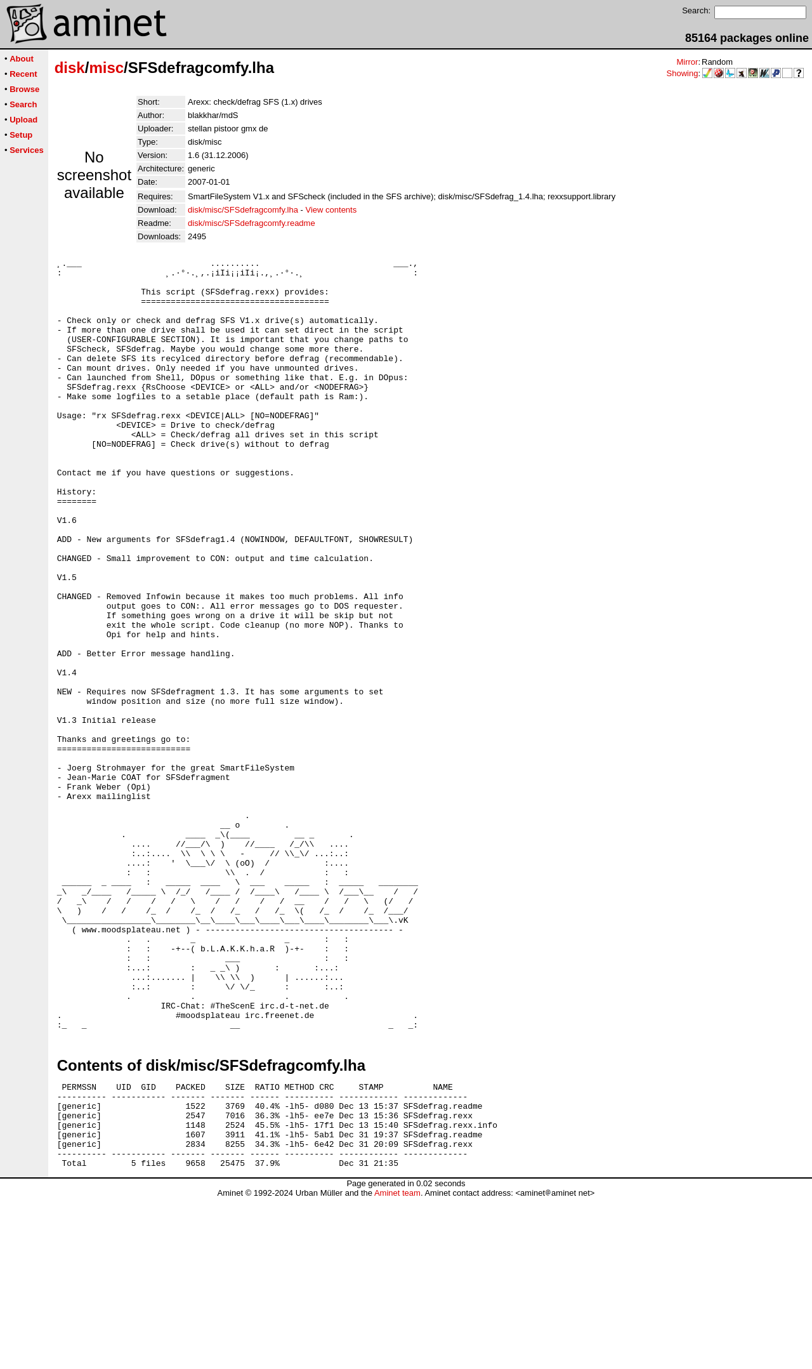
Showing (682, 73)
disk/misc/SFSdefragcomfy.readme (251, 223)
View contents (331, 210)
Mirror (687, 62)
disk (70, 67)
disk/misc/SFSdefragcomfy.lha (243, 210)
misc (106, 67)
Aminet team (397, 1364)
